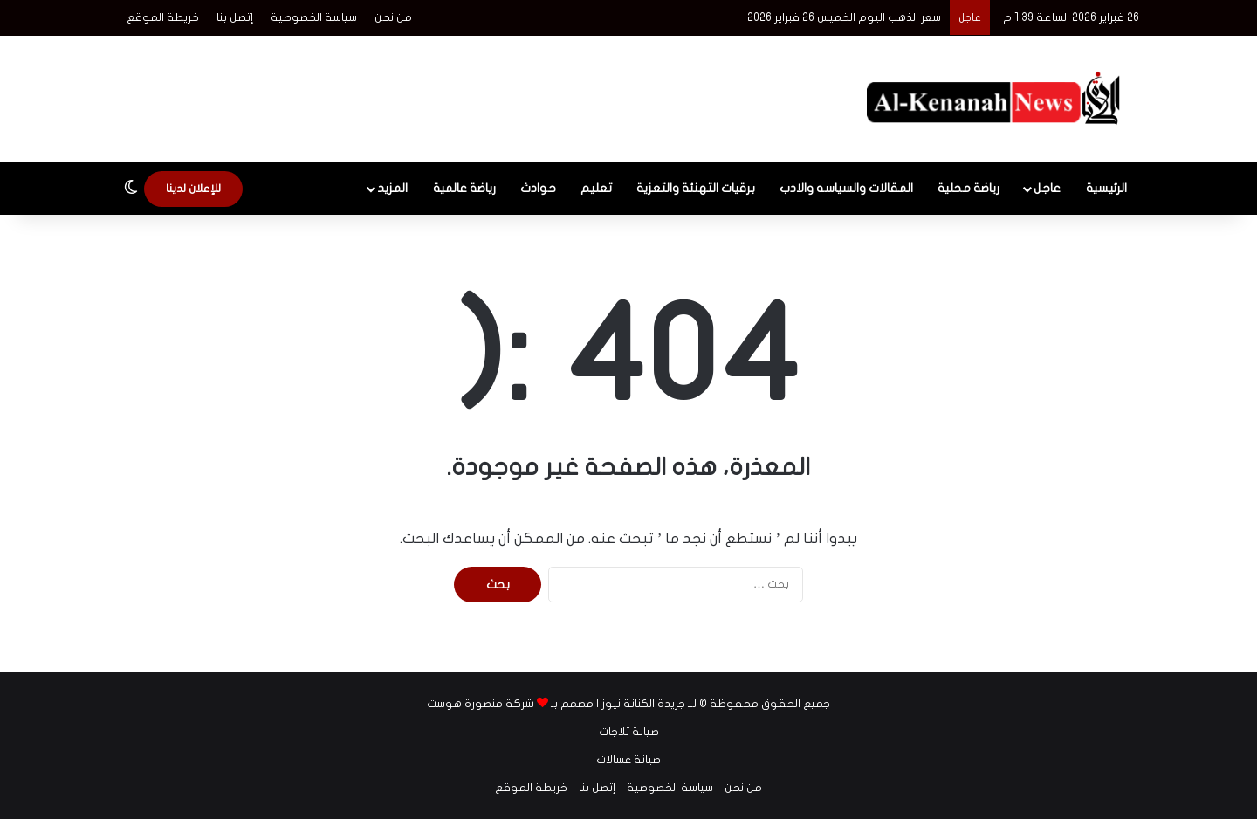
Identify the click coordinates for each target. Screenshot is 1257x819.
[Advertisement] (454, 92)
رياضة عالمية (464, 188)
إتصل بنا (234, 17)
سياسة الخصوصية (314, 17)
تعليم (596, 188)
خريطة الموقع (163, 17)
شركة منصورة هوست (480, 704)
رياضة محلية (968, 188)
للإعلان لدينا (193, 188)
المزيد (392, 188)
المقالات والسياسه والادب (846, 188)
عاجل (1047, 188)
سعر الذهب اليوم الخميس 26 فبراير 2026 (844, 17)
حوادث (538, 188)
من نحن (393, 17)
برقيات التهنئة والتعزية (695, 188)
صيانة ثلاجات (629, 732)
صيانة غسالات (628, 760)
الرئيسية (1106, 188)
